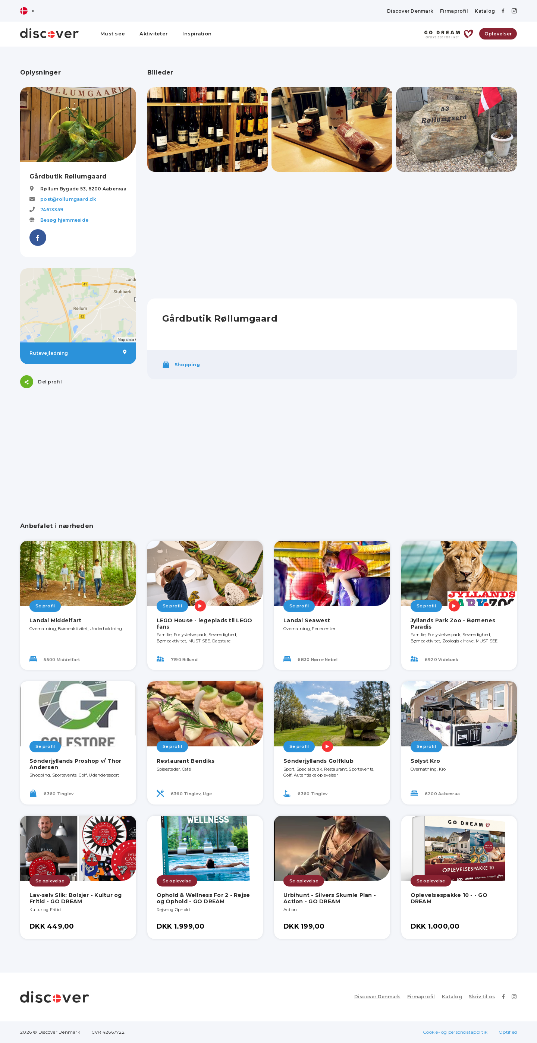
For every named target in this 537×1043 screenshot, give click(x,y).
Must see (112, 34)
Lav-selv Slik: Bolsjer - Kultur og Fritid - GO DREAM (75, 898)
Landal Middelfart (55, 620)
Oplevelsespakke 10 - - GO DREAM (449, 898)
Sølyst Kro (425, 761)
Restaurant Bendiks (186, 761)
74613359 (51, 209)
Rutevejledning (78, 353)
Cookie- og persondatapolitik (455, 1032)
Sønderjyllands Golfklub (318, 761)
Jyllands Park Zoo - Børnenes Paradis (453, 623)
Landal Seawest (306, 620)
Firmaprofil (454, 11)
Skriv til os (482, 996)
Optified (508, 1032)
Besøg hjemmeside (64, 220)
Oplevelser (498, 34)
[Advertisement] (78, 446)
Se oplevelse (49, 881)
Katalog (485, 11)
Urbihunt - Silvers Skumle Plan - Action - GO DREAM (329, 898)
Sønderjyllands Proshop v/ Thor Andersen (75, 764)
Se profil (45, 606)
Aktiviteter (153, 34)
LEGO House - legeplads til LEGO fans (204, 623)
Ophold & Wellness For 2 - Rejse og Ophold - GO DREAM (203, 898)
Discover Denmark (410, 11)
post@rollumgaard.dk (68, 199)
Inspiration (196, 34)
